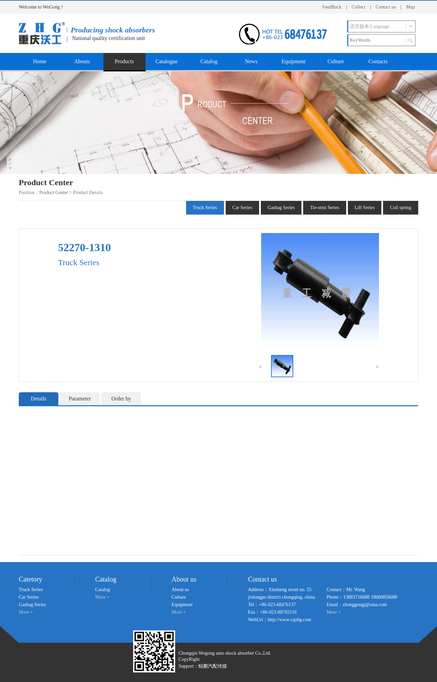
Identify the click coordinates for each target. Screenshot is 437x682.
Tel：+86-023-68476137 (272, 604)
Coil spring (400, 207)
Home (39, 61)
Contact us (386, 7)
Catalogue (167, 61)
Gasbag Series (281, 207)
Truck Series (205, 207)
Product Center (53, 192)
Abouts (82, 61)
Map (410, 7)
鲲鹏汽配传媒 (212, 666)
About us (180, 589)
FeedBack (331, 7)
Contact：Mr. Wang (345, 589)
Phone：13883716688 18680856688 (361, 597)
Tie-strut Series (324, 207)
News (251, 61)
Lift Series (365, 207)
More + (26, 612)
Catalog (208, 61)
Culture (335, 61)
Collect (358, 7)
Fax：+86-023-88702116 (272, 612)
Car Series (242, 207)
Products (124, 61)
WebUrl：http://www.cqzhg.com (279, 619)
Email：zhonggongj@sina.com (356, 604)
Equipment (293, 61)
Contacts (377, 61)
